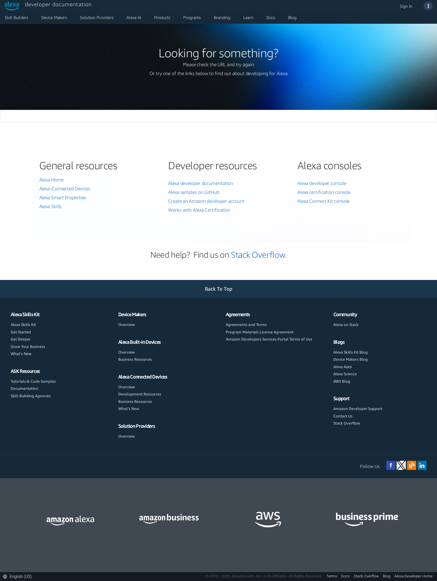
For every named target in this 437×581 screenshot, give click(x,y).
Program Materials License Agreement (260, 332)
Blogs (339, 342)
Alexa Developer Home (413, 576)
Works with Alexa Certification (199, 210)
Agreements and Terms (246, 324)
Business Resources (135, 359)
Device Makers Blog (350, 359)
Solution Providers (96, 17)
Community (345, 314)
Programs (192, 17)
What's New (21, 353)
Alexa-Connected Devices (65, 188)
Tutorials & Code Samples (33, 381)
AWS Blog (341, 381)
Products (162, 17)
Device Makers (54, 17)
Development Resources (139, 394)
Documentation (24, 388)
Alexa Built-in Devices (139, 342)
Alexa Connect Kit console (323, 201)
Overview (126, 324)
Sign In (406, 6)
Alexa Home (51, 180)
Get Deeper (21, 339)
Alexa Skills (50, 206)
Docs (270, 17)
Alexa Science (345, 373)
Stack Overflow (258, 254)
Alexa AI (134, 17)
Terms (332, 576)
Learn (248, 17)
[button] (19, 576)
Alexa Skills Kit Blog (350, 352)
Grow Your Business (28, 346)
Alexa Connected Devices (142, 377)
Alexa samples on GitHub (193, 192)
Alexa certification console (324, 192)
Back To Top (218, 289)
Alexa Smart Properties (62, 197)
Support (341, 398)
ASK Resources (25, 371)
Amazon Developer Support (357, 408)
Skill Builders (16, 17)
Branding (222, 17)
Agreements (238, 314)
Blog (292, 17)
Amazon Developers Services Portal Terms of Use (269, 339)
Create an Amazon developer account (206, 201)
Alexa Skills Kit (25, 314)
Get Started (21, 332)
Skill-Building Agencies (31, 395)
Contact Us (343, 416)
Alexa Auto (342, 366)
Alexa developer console (321, 183)
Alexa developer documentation (200, 183)
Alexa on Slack (346, 324)
